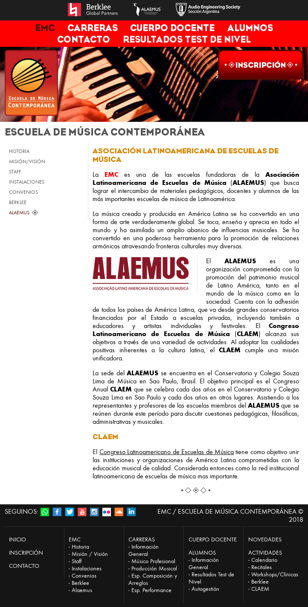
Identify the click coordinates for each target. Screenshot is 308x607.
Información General (143, 550)
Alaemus (82, 590)
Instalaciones (87, 568)
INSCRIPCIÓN (26, 552)
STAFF (15, 172)
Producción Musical (154, 568)
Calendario (264, 560)
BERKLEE (17, 202)
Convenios (84, 575)
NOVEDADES (265, 539)
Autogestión (205, 589)
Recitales (261, 567)
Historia (80, 546)
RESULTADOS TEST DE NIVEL (187, 39)
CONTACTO (83, 39)
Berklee (80, 583)
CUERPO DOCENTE (172, 28)
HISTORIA (19, 151)
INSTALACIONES (26, 182)
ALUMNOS (250, 28)
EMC (45, 28)
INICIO (17, 539)
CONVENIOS (23, 192)
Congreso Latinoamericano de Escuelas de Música (166, 452)
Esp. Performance (151, 590)
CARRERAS (92, 28)
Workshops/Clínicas (274, 574)
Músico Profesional (153, 561)
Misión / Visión (90, 554)
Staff (76, 561)
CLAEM (260, 589)
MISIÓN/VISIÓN (27, 161)
